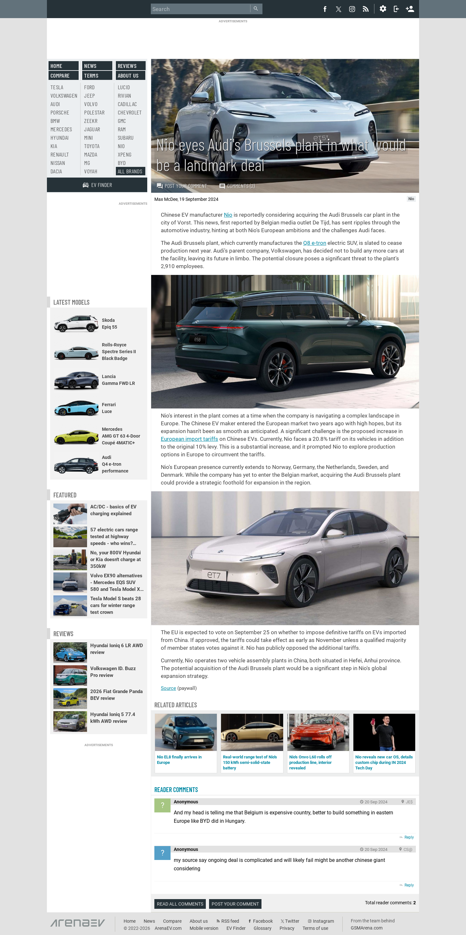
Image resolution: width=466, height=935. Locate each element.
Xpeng (125, 154)
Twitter (292, 921)
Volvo (90, 103)
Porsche (59, 112)
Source (168, 688)
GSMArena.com (367, 927)
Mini (88, 137)
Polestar (94, 112)
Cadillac (127, 103)
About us (128, 75)
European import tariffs (189, 439)
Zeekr (90, 120)
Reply (409, 837)
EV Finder (236, 928)
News (90, 65)
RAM (122, 129)
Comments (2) (237, 186)
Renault (59, 154)
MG (87, 162)
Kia (53, 145)
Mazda (90, 154)
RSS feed (230, 921)
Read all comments (180, 904)
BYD (122, 162)
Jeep (89, 95)
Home (56, 65)
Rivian (124, 95)
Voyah (90, 171)
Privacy (287, 928)
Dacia (56, 171)
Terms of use (315, 928)
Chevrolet (130, 112)
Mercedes (61, 129)
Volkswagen (64, 95)
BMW (55, 120)
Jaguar (92, 129)
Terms (91, 75)
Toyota (91, 145)
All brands (130, 171)
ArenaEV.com (168, 928)
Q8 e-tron (314, 243)
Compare (60, 75)
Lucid (124, 87)
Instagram (323, 921)
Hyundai (59, 137)
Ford (89, 87)
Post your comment (181, 185)
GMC (122, 120)
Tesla (56, 87)
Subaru (126, 137)
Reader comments (176, 789)
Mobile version (204, 928)
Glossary (263, 928)
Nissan (57, 162)
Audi (55, 103)
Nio (228, 215)
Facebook (263, 921)
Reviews (127, 65)
